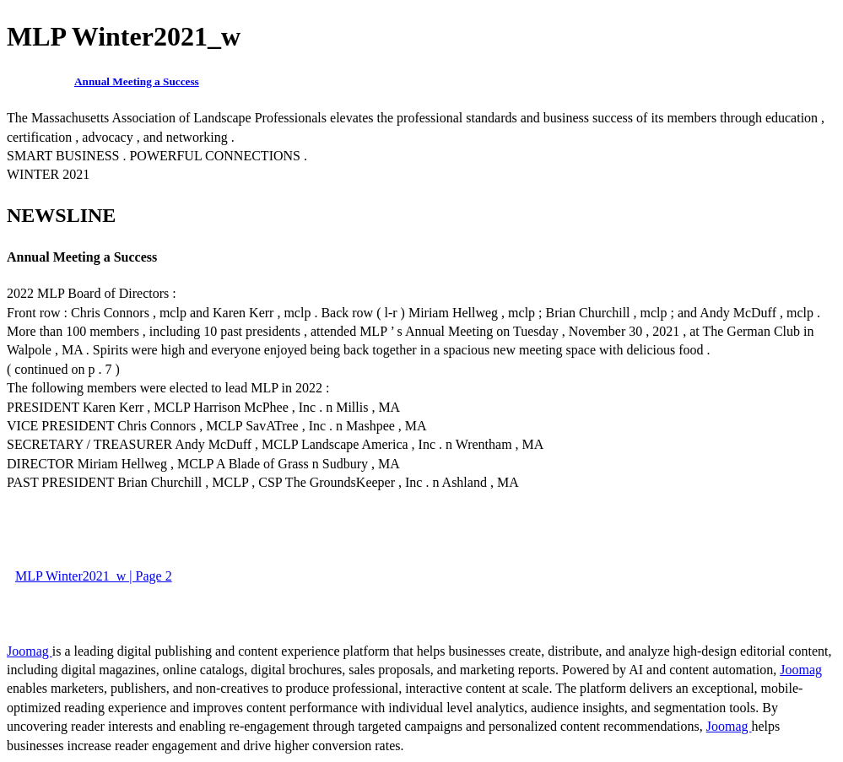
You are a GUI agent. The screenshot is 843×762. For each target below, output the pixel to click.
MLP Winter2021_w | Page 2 (93, 576)
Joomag (29, 651)
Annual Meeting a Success (136, 81)
